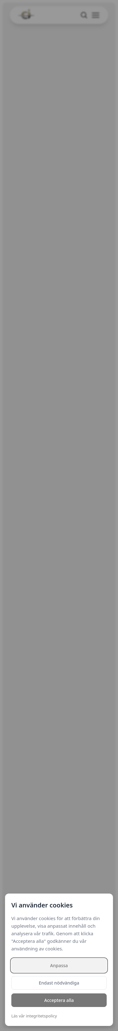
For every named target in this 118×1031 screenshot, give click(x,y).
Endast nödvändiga (59, 983)
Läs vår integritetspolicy (34, 1016)
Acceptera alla (59, 1000)
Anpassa (59, 965)
